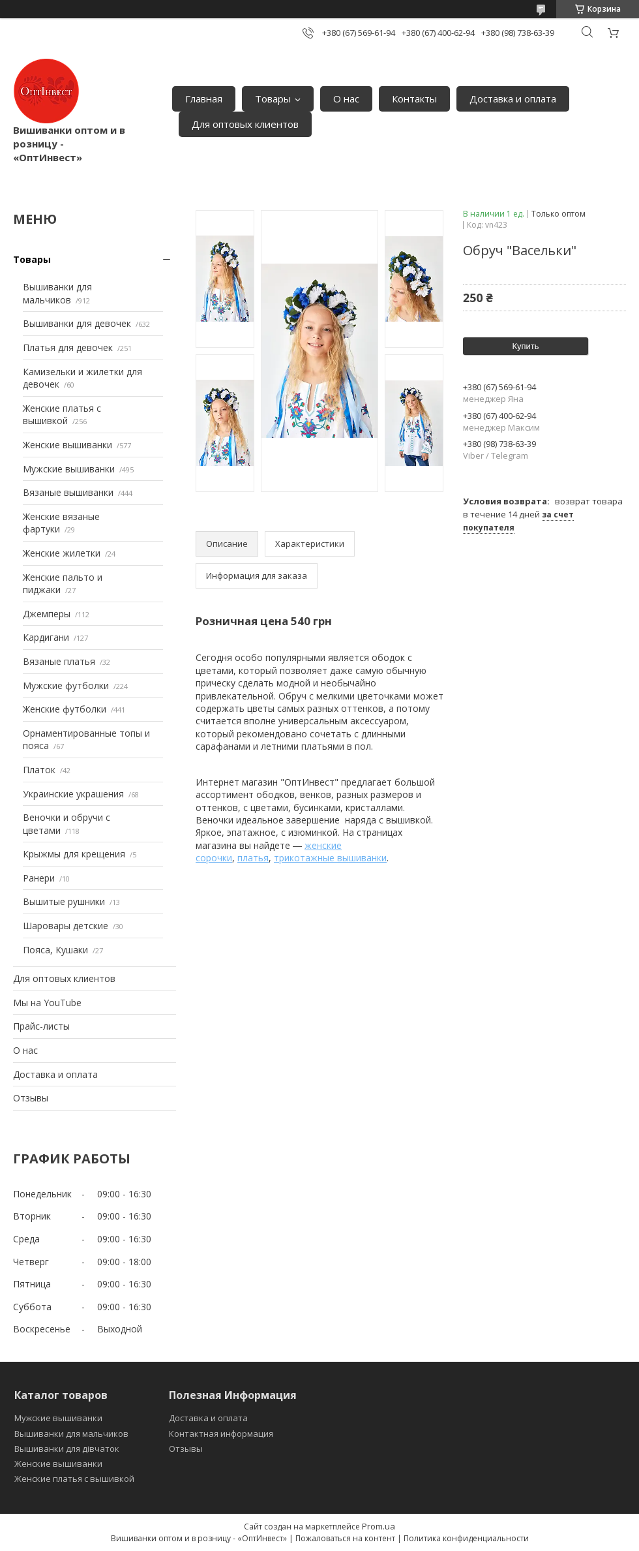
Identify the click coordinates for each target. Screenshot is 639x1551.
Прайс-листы (41, 1026)
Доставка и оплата (512, 98)
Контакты (414, 98)
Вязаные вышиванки (68, 492)
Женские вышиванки (67, 444)
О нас (346, 98)
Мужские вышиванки (69, 469)
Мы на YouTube (47, 1002)
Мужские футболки (66, 685)
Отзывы (30, 1098)
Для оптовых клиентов (245, 124)
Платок (39, 769)
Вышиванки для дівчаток (66, 1448)
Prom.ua (378, 1526)
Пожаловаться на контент (345, 1538)
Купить (525, 346)
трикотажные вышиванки (330, 858)
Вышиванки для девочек (77, 323)
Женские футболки (64, 709)
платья (253, 858)
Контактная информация (221, 1433)
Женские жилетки (61, 553)
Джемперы (46, 613)
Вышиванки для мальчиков (57, 293)
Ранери (39, 878)
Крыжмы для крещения (74, 854)
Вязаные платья (59, 661)
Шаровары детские (65, 925)
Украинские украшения (73, 794)
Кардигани (46, 637)
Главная (203, 98)
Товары (273, 98)
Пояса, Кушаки (55, 950)
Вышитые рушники (64, 901)
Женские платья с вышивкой (62, 414)
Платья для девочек (68, 347)
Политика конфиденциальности (466, 1538)
